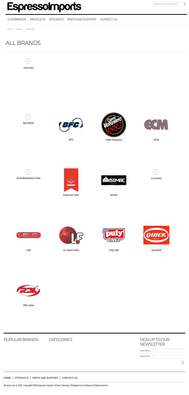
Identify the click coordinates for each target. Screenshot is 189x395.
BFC (71, 139)
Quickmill (156, 250)
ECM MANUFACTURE (28, 178)
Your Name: (145, 350)
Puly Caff (114, 250)
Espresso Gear (71, 195)
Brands (19, 29)
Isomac (113, 195)
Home (10, 29)
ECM (156, 139)
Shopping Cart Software (81, 385)
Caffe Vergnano (114, 139)
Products (37, 19)
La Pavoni (156, 178)
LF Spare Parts (71, 250)
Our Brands (16, 19)
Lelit (28, 250)
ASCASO (28, 67)
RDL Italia (28, 305)
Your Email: (145, 356)
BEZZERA (28, 123)
